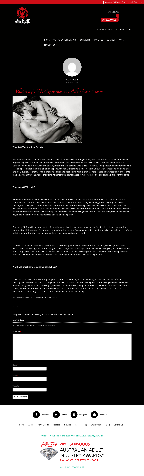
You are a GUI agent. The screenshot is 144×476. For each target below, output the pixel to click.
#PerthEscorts (39, 297)
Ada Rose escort (50, 199)
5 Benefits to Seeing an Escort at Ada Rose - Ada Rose (47, 314)
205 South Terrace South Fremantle (123, 2)
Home (47, 40)
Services (111, 40)
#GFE (31, 297)
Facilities (98, 40)
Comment (17, 332)
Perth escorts (69, 165)
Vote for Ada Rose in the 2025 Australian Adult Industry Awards (72, 436)
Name (15, 365)
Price (77, 425)
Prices (121, 40)
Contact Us (126, 29)
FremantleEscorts (51, 297)
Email (15, 375)
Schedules (85, 40)
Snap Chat (103, 414)
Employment (50, 45)
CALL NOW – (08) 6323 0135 (72, 467)
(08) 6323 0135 (108, 19)
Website (16, 386)
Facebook (45, 414)
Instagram (83, 414)
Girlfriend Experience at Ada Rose (38, 227)
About (30, 425)
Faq (85, 425)
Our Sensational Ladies (64, 40)
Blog (108, 425)
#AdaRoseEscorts (22, 297)
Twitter (64, 414)
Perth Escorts (43, 425)
